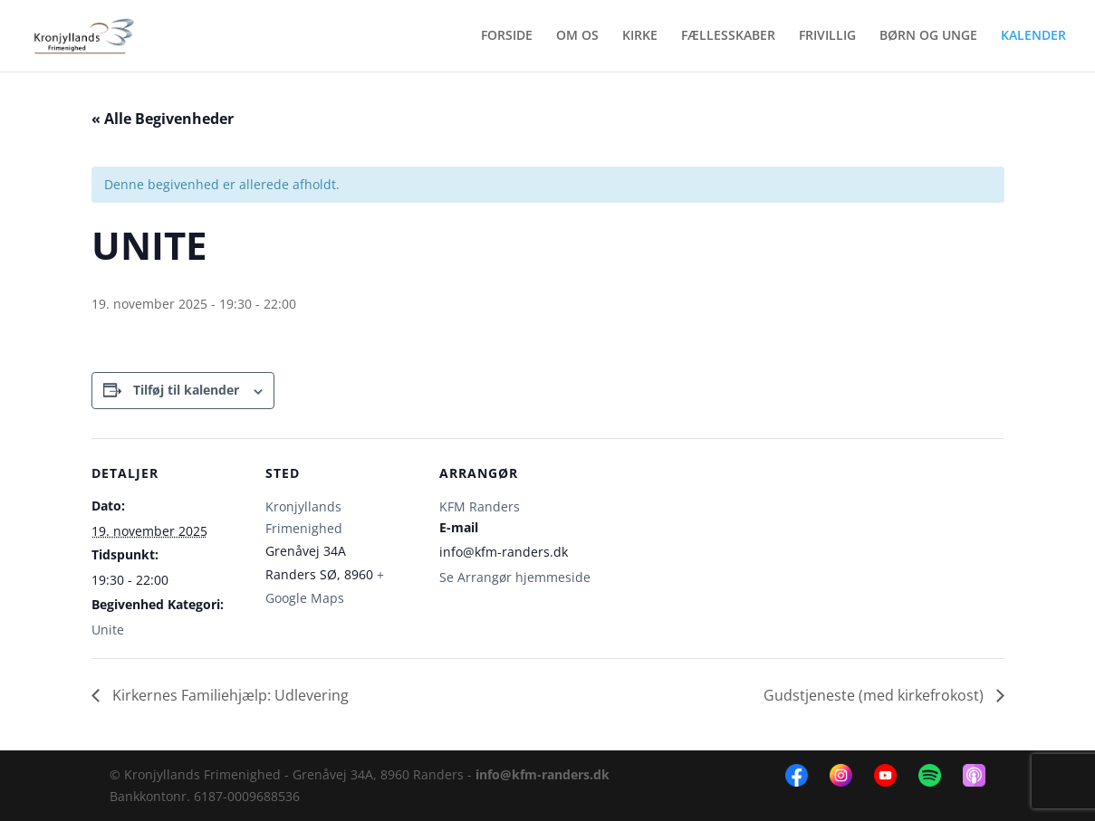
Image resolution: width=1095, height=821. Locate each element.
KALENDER (1033, 37)
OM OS (577, 37)
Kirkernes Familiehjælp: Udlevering (229, 695)
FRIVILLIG (827, 37)
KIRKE (640, 37)
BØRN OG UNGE (928, 37)
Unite (107, 629)
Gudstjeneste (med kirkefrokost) (875, 695)
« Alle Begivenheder (162, 119)
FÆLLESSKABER (728, 37)
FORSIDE (507, 37)
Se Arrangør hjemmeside (515, 577)
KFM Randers (479, 506)
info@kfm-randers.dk (542, 774)
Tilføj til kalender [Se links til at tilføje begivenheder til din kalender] (186, 389)
